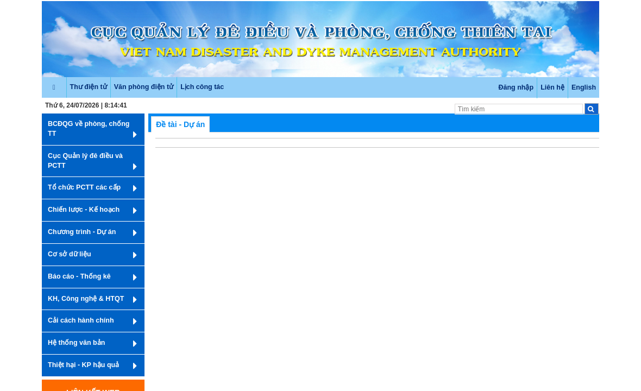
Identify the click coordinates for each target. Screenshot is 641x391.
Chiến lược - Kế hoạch (92, 210)
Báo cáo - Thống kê (92, 277)
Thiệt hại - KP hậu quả (92, 366)
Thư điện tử (88, 87)
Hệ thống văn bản (92, 343)
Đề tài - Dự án (180, 124)
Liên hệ (552, 87)
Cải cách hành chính (92, 321)
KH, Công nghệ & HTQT (92, 299)
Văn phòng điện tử (143, 87)
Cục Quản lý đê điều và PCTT (92, 162)
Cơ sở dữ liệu (92, 255)
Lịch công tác (202, 87)
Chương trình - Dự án (92, 233)
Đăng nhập (515, 87)
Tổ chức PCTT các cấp (92, 188)
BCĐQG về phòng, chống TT (92, 130)
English (583, 87)
